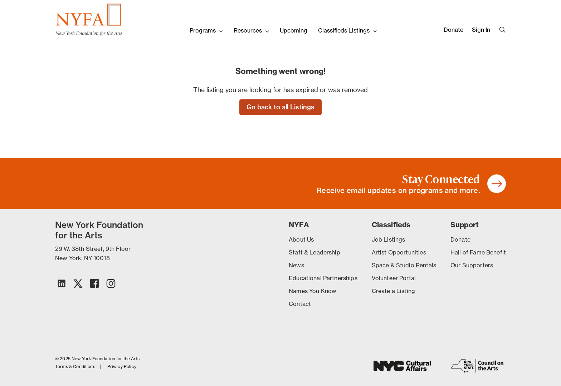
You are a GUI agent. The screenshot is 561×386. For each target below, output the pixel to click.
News (296, 265)
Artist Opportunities (399, 252)
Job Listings (388, 239)
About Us (301, 239)
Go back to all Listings (280, 107)
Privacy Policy (121, 367)
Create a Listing (393, 291)
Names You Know (312, 291)
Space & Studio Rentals (404, 265)
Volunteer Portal (394, 278)
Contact (300, 303)
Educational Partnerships (323, 278)
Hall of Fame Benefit (478, 252)
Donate (453, 30)
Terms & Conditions (75, 367)
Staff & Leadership (314, 252)
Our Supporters (471, 265)
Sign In (481, 30)
